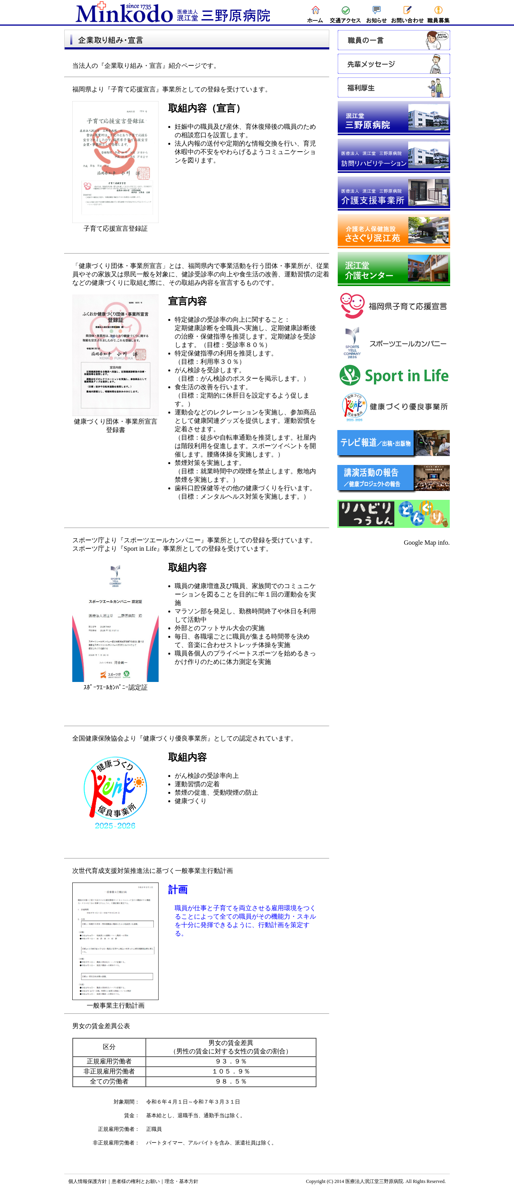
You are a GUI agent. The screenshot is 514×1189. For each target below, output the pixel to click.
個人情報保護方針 (87, 1181)
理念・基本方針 (181, 1181)
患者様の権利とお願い (136, 1181)
